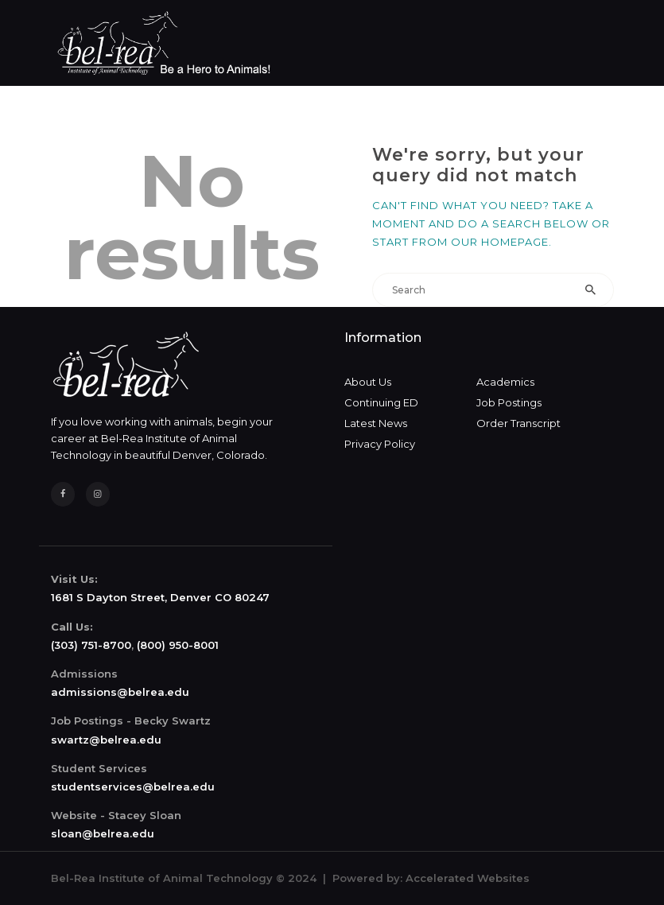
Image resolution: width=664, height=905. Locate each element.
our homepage (500, 241)
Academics (505, 381)
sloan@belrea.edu (102, 833)
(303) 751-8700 (91, 645)
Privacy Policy (379, 443)
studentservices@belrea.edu (133, 786)
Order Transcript (518, 423)
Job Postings (509, 402)
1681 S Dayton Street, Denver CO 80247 (160, 597)
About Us (367, 381)
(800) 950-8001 (178, 645)
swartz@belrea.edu (106, 739)
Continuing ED (381, 402)
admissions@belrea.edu (120, 692)
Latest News (375, 423)
